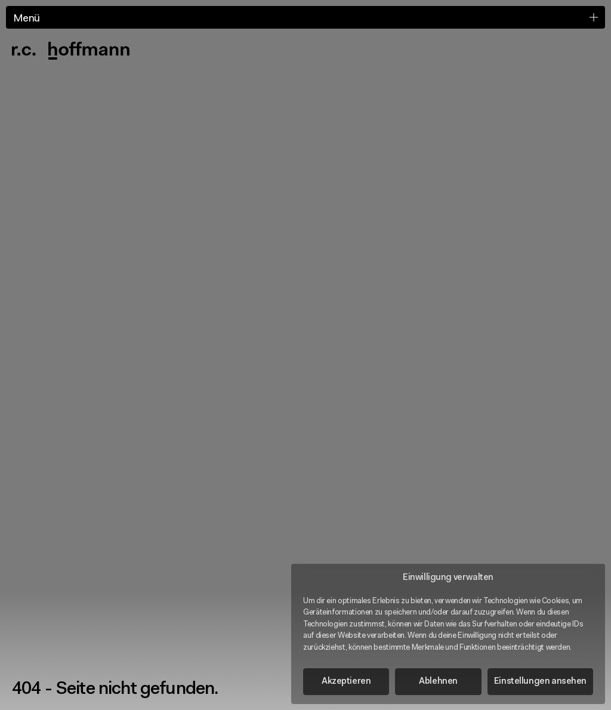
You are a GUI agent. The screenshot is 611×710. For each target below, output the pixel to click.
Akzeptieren (346, 681)
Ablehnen (438, 681)
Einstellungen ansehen (540, 681)
